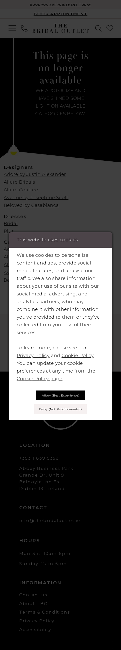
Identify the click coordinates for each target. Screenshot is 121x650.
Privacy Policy (33, 355)
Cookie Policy (78, 355)
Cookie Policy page (39, 379)
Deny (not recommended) (60, 409)
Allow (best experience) (60, 395)
